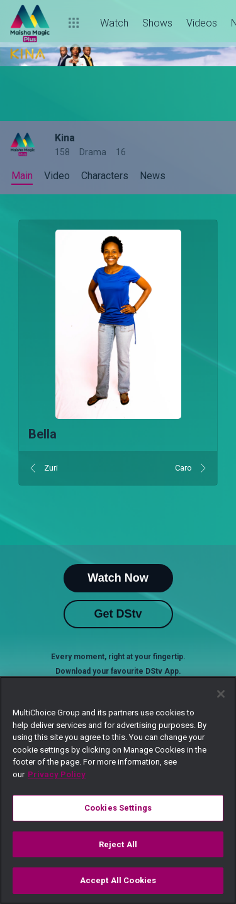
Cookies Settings (118, 808)
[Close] (221, 694)
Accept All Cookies (118, 880)
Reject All (118, 844)
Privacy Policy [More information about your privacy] (57, 774)
